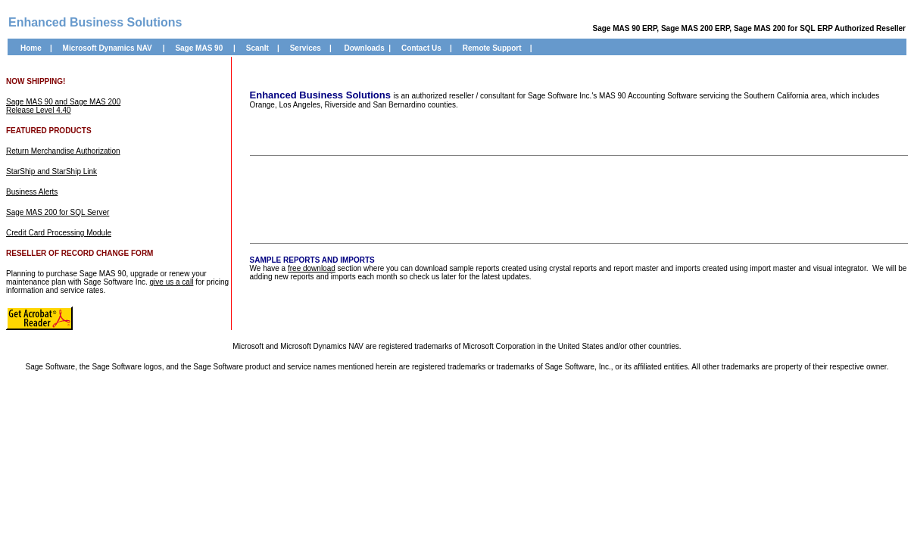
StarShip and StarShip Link (51, 171)
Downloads (364, 48)
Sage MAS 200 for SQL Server (57, 212)
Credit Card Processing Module (58, 233)
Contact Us (421, 48)
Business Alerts (32, 192)
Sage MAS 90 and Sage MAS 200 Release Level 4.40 (63, 106)
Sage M (188, 48)
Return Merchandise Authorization (63, 151)
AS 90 (212, 48)
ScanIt (257, 48)
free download (311, 268)
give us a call (172, 282)
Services (305, 48)
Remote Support (492, 48)
